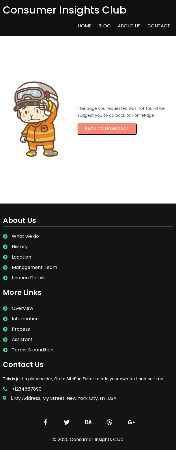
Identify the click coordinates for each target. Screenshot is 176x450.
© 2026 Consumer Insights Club (88, 439)
